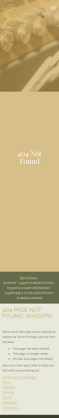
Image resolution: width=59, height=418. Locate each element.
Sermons (8, 392)
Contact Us (9, 407)
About (6, 382)
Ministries (8, 387)
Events (7, 397)
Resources (9, 402)
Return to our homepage (19, 377)
